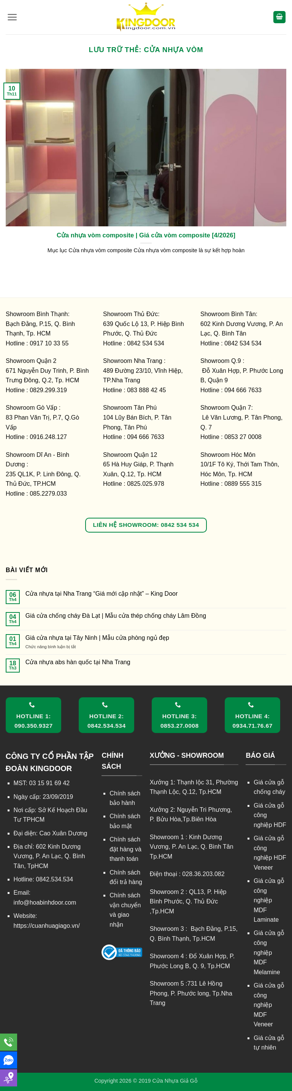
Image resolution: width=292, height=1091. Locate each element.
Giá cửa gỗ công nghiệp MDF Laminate (269, 900)
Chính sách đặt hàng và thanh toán (125, 849)
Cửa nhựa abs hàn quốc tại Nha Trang (77, 662)
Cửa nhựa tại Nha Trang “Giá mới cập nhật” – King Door (101, 593)
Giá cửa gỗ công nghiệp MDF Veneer (269, 1004)
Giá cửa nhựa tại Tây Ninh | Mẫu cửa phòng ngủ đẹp (97, 638)
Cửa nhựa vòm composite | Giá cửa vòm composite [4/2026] (146, 235)
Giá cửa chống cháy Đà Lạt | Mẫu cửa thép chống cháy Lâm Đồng (115, 615)
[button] (12, 17)
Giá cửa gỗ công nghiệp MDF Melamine (269, 952)
